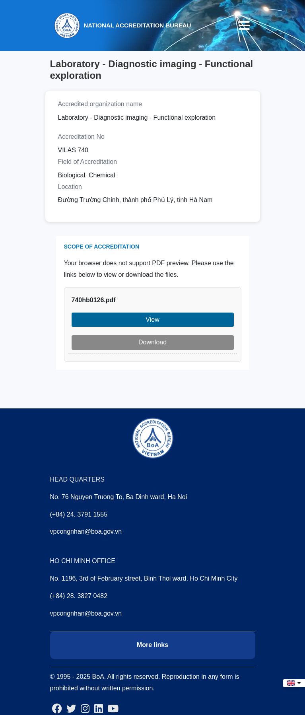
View (152, 319)
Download (152, 342)
